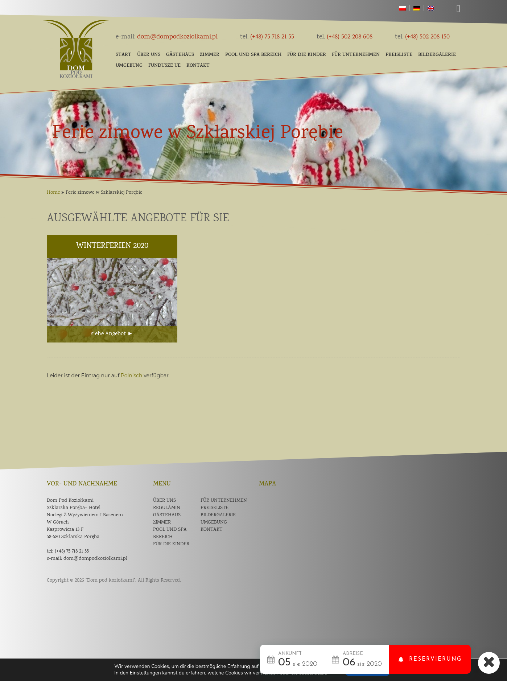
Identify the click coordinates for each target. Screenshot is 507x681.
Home (53, 192)
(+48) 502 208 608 (344, 37)
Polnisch (132, 375)
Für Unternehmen (356, 55)
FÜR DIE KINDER (306, 55)
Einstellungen (145, 673)
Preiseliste (214, 508)
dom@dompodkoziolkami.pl (167, 37)
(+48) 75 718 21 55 (267, 37)
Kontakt (198, 66)
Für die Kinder (171, 544)
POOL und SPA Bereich (253, 55)
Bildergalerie (437, 55)
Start (123, 55)
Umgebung (129, 66)
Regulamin (166, 508)
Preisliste (399, 55)
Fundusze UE (164, 66)
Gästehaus (180, 55)
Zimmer (209, 55)
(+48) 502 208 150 (422, 37)
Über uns (148, 55)
